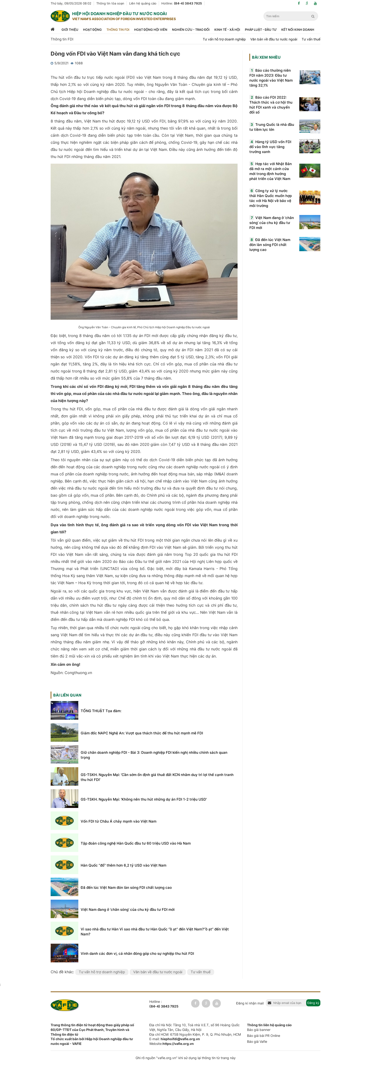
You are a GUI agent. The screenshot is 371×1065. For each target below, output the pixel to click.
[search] (313, 16)
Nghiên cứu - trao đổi (191, 29)
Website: (171, 1044)
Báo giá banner (258, 1030)
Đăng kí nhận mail (250, 1003)
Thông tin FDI (117, 29)
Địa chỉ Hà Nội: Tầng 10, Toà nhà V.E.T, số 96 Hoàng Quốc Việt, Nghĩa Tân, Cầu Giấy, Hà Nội (194, 1027)
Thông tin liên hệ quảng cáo (269, 1025)
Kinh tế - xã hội (227, 29)
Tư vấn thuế (311, 39)
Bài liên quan (67, 695)
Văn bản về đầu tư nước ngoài (273, 39)
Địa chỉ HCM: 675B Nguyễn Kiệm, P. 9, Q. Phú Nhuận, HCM (195, 1034)
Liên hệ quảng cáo (142, 3)
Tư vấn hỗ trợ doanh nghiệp (224, 39)
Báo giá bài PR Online (263, 1036)
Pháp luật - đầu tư (261, 29)
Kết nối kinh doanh (297, 29)
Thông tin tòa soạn (110, 3)
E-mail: (174, 1039)
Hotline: (181, 3)
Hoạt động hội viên (150, 29)
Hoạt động (92, 29)
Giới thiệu (70, 29)
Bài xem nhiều (266, 57)
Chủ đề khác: (63, 971)
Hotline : (163, 1003)
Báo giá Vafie (257, 1041)
